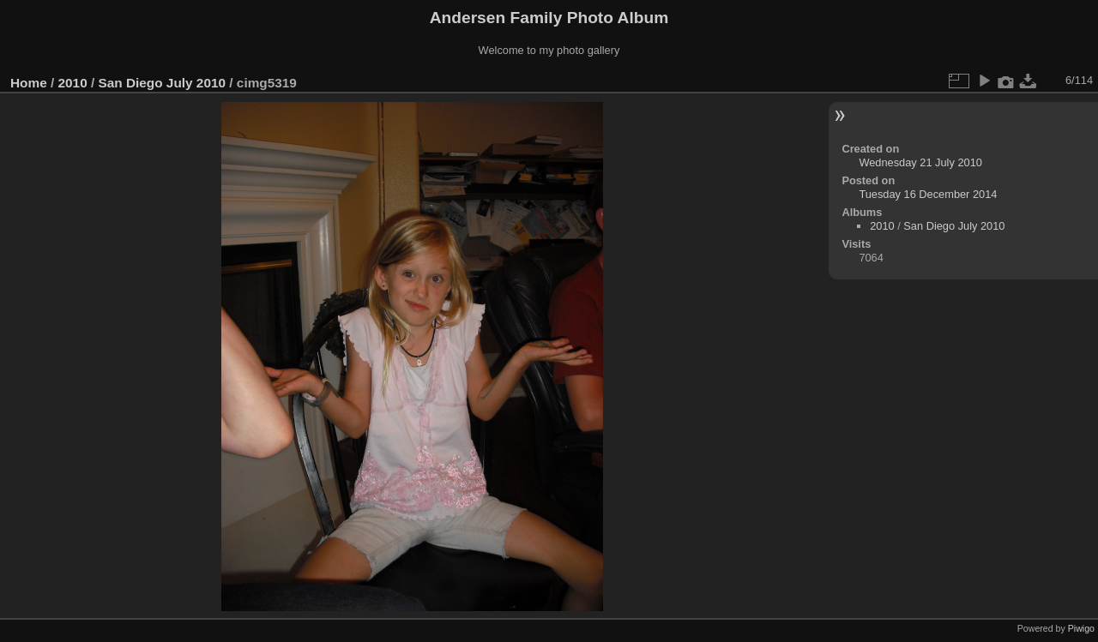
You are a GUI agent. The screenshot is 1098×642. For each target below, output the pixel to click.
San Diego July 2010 (162, 82)
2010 (72, 82)
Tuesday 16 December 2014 (928, 194)
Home (28, 82)
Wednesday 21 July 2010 (920, 162)
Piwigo (1081, 628)
